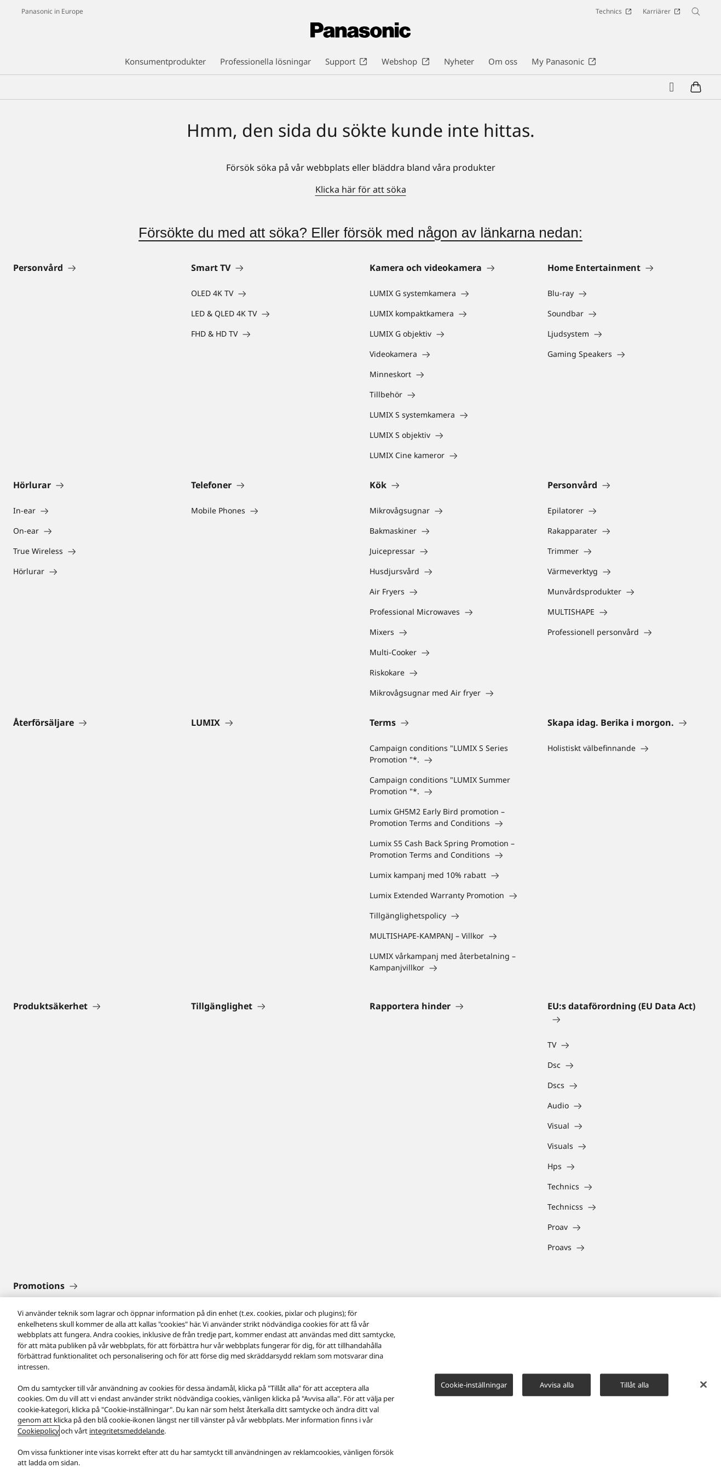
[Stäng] (703, 1384)
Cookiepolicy (38, 1431)
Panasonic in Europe (52, 11)
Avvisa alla (557, 1384)
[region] (360, 1385)
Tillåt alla (634, 1384)
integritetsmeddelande (126, 1431)
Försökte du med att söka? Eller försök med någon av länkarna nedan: (360, 232)
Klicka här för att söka (360, 189)
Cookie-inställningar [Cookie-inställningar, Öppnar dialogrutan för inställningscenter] (474, 1384)
